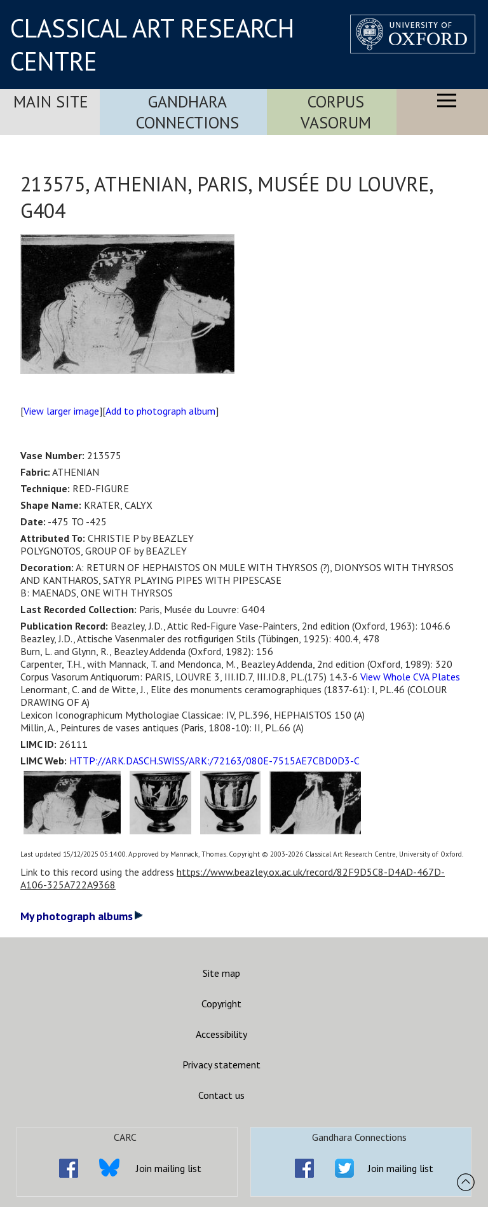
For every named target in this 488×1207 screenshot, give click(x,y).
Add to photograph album (160, 410)
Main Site (50, 101)
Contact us (221, 1095)
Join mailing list (168, 1168)
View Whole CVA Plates (410, 676)
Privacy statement (221, 1064)
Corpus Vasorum (336, 112)
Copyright (221, 1003)
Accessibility (221, 1034)
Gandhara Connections (187, 112)
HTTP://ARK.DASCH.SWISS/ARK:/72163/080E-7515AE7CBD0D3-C (214, 760)
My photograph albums (81, 916)
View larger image (61, 410)
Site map (221, 973)
